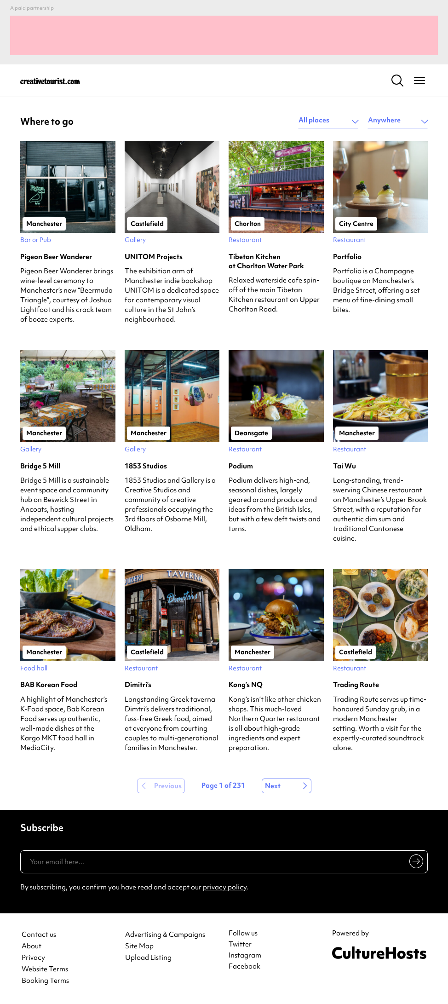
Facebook (244, 966)
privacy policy (225, 887)
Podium (241, 466)
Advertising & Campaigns (165, 935)
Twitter (240, 944)
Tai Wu (344, 466)
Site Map (139, 946)
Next (273, 786)
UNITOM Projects (154, 256)
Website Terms (45, 969)
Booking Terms (45, 981)
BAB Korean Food (48, 684)
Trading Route (356, 684)
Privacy (33, 958)
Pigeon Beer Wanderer (56, 256)
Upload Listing (148, 958)
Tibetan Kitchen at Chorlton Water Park (266, 261)
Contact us (39, 935)
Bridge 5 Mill (40, 466)
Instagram (245, 955)
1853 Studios (146, 466)
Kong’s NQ (246, 684)
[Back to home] (50, 80)
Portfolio (347, 256)
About (31, 946)
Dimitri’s (138, 684)
